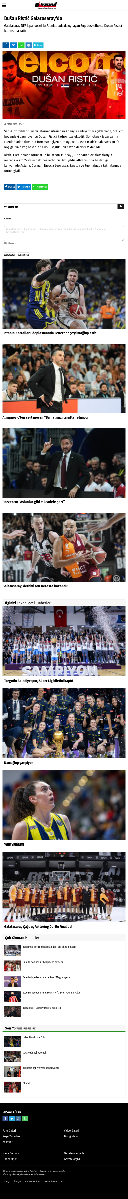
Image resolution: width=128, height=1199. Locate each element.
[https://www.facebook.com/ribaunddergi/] (5, 1118)
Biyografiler (71, 1136)
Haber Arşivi (9, 1159)
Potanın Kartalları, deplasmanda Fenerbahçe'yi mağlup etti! (49, 333)
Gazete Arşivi (72, 1159)
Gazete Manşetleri (75, 1153)
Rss (63, 1181)
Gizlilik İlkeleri (50, 1181)
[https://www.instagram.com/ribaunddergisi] (18, 1118)
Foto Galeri (9, 1130)
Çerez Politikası (32, 1181)
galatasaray (9, 254)
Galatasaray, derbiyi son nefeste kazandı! (35, 586)
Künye (7, 1181)
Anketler (7, 1142)
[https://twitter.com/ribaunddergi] (12, 1118)
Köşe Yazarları (11, 1136)
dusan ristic (23, 254)
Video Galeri (71, 1130)
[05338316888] (25, 1118)
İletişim (17, 1181)
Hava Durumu (10, 1153)
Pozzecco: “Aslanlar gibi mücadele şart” (33, 502)
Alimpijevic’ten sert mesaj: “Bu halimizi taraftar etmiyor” (46, 417)
